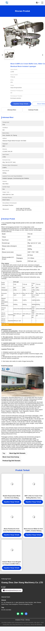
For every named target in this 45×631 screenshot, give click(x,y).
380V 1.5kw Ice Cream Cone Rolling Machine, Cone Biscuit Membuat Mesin (33, 497)
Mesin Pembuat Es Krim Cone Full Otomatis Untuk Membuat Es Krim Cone (11, 530)
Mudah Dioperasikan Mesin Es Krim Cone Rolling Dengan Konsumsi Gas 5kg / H (11, 497)
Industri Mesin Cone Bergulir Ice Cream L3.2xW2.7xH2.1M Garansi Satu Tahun (11, 563)
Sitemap (27, 619)
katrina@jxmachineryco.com (12, 590)
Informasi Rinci (11, 110)
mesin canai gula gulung (11, 457)
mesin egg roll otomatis (17, 453)
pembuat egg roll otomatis (11, 460)
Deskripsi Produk (33, 110)
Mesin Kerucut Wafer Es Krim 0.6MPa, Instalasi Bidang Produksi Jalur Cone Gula (33, 530)
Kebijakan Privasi (19, 619)
